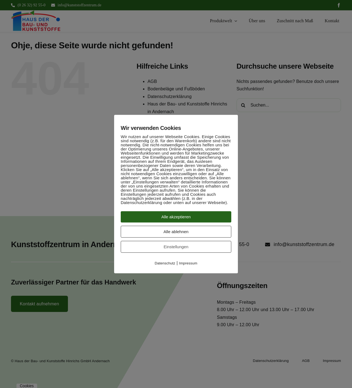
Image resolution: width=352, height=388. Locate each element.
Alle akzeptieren (176, 216)
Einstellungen (176, 246)
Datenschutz (165, 263)
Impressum (188, 263)
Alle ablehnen (176, 231)
